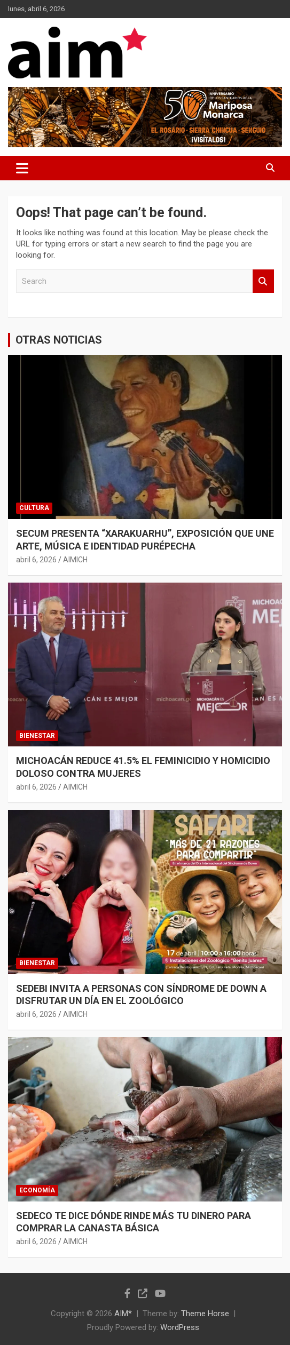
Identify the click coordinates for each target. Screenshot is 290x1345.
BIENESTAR (37, 735)
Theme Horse (205, 1313)
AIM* (123, 1313)
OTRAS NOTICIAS (58, 339)
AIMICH (75, 559)
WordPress (179, 1327)
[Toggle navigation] (22, 168)
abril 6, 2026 (36, 559)
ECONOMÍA (37, 1190)
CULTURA (34, 508)
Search (263, 281)
